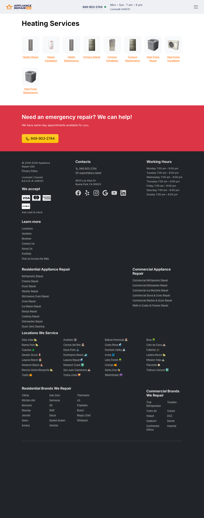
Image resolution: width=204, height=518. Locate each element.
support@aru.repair (88, 172)
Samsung (54, 400)
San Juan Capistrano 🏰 (76, 369)
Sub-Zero (54, 395)
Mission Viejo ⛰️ (155, 359)
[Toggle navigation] (195, 7)
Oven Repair (29, 301)
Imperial (171, 425)
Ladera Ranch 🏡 (156, 354)
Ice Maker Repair (31, 306)
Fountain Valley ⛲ (115, 349)
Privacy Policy (30, 170)
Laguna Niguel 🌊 (73, 359)
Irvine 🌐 (110, 354)
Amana (26, 425)
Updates (26, 233)
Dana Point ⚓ (71, 349)
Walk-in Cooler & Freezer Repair (150, 305)
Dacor (52, 415)
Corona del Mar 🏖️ (73, 344)
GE (50, 405)
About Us (27, 248)
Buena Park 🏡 (30, 344)
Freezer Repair (30, 281)
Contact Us (28, 243)
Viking (25, 395)
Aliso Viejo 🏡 (29, 339)
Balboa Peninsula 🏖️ (116, 339)
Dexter (171, 420)
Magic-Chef (83, 415)
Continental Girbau (152, 427)
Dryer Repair (29, 286)
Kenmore (27, 405)
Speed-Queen (57, 420)
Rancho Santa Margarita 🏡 (37, 369)
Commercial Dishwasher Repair (150, 285)
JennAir (26, 415)
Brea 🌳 (150, 339)
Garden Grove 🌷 (31, 354)
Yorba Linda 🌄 (72, 374)
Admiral (53, 425)
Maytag (26, 410)
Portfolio (26, 253)
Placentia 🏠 (153, 364)
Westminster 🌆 (114, 374)
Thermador (83, 395)
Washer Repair (30, 291)
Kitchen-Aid (28, 400)
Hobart (150, 415)
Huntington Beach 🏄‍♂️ (75, 354)
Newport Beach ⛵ (32, 364)
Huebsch (151, 420)
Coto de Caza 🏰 (156, 344)
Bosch (80, 410)
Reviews (26, 238)
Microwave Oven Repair (35, 296)
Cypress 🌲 (28, 349)
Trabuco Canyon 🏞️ (157, 369)
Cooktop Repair (30, 316)
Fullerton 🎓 (153, 349)
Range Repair (29, 311)
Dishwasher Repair (32, 321)
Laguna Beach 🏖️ (32, 359)
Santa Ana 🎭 (112, 369)
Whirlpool (82, 420)
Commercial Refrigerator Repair (150, 280)
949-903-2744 (93, 7)
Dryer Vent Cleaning (33, 326)
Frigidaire (82, 405)
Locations (27, 228)
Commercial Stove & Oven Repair (151, 295)
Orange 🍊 (111, 364)
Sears (25, 420)
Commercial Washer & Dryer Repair (152, 300)
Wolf (51, 410)
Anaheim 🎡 (70, 339)
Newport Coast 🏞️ (73, 364)
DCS (169, 415)
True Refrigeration (153, 404)
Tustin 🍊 (27, 374)
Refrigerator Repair (32, 276)
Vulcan (171, 410)
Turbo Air (151, 410)
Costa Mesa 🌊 (113, 344)
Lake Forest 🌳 (113, 359)
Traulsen (172, 402)
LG (78, 400)
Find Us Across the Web (35, 258)
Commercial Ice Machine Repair (150, 290)
